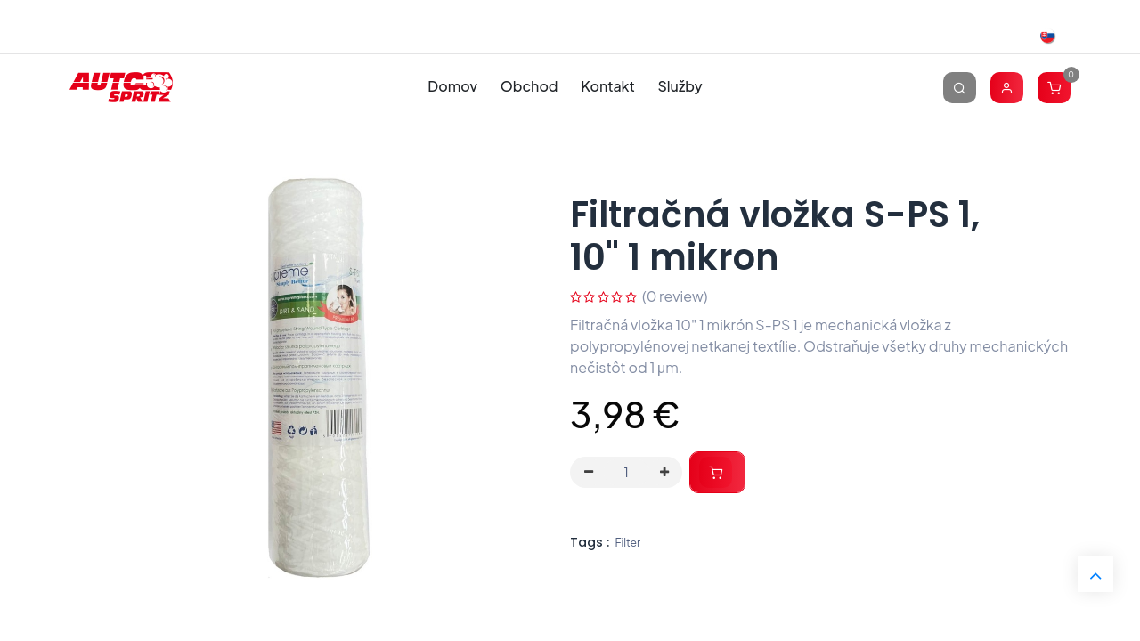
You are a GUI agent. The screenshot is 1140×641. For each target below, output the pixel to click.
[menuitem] (453, 87)
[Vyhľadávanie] (959, 87)
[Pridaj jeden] (664, 472)
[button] (717, 472)
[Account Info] (1006, 87)
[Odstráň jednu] (589, 472)
